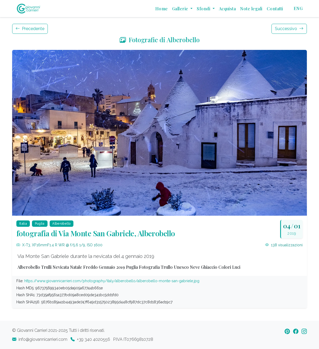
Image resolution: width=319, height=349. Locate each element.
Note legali (251, 8)
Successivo (289, 28)
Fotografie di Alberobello (160, 39)
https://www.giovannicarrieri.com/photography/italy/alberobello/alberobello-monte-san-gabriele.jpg (111, 281)
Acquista (227, 8)
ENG (298, 8)
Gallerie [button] (180, 8)
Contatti (275, 8)
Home (161, 8)
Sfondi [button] (204, 8)
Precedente (30, 28)
